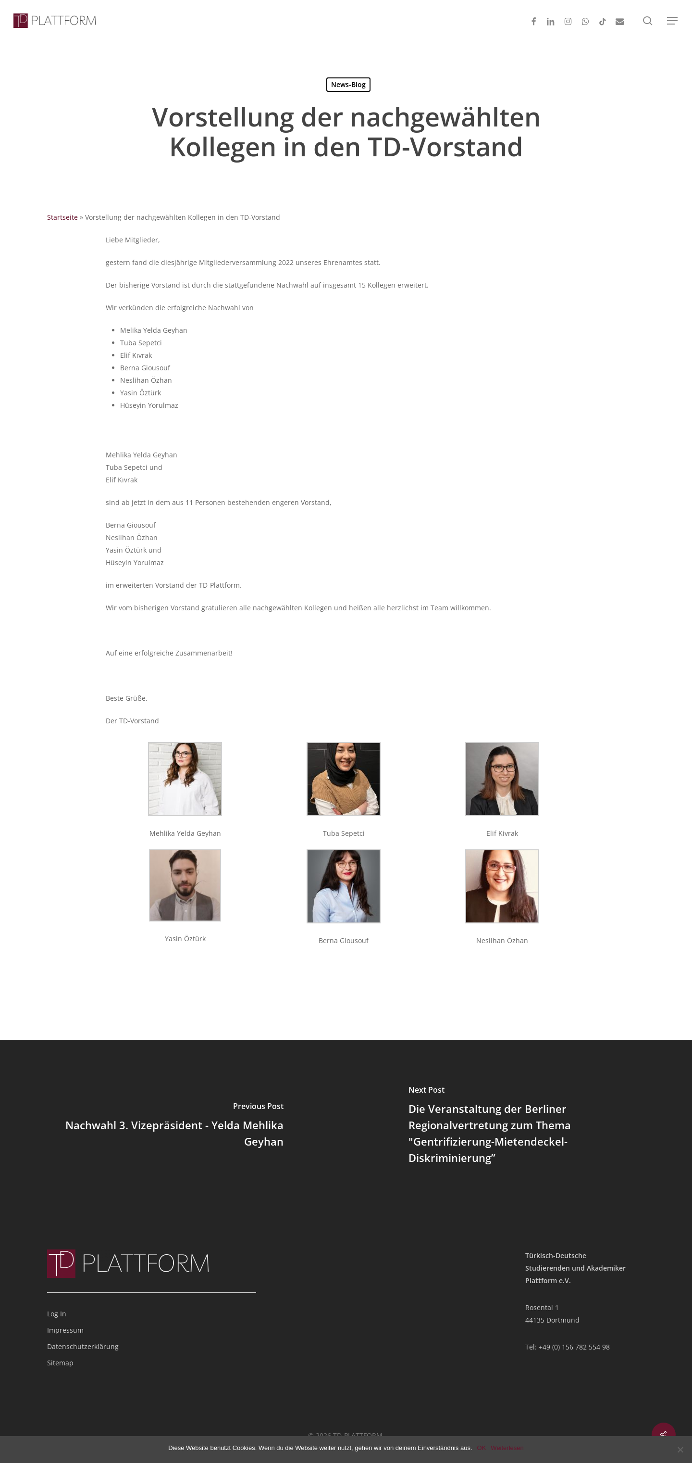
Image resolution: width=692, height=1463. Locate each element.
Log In (56, 1313)
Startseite (62, 217)
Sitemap (60, 1362)
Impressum (65, 1330)
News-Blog (348, 84)
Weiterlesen (507, 1447)
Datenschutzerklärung (83, 1346)
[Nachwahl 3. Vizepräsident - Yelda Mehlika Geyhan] (173, 1126)
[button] (673, 21)
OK (481, 1447)
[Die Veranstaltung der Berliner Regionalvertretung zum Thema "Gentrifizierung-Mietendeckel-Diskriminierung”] (519, 1126)
